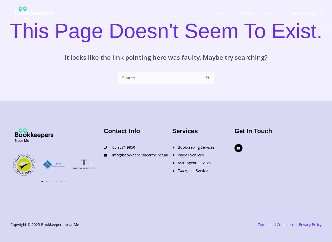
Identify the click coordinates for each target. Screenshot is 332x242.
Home (225, 13)
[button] (303, 13)
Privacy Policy (310, 224)
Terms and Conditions (276, 224)
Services (247, 13)
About (269, 13)
